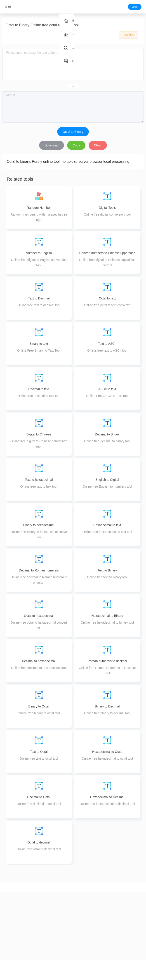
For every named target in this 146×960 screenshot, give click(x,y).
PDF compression (60, 908)
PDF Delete (61, 939)
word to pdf (109, 908)
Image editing (85, 926)
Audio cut (36, 903)
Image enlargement (85, 919)
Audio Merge (36, 926)
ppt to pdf (109, 924)
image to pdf (109, 916)
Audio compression (36, 919)
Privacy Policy (133, 919)
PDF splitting (60, 924)
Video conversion (12, 919)
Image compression (85, 903)
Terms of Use (134, 926)
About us (133, 903)
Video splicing (12, 934)
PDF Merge (61, 916)
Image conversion (85, 911)
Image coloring (85, 934)
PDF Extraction (61, 931)
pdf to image (109, 931)
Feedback (134, 911)
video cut (12, 903)
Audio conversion (36, 911)
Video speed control (12, 942)
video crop (12, 911)
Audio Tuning (36, 934)
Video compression (12, 926)
